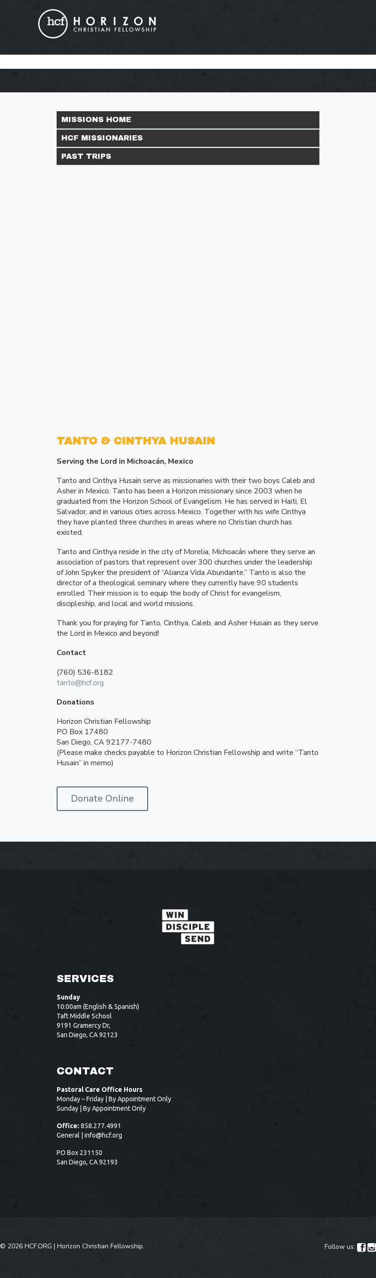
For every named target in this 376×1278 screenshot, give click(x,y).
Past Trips (86, 156)
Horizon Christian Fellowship (100, 1246)
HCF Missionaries (102, 138)
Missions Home (96, 119)
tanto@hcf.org (80, 683)
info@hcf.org (103, 1135)
